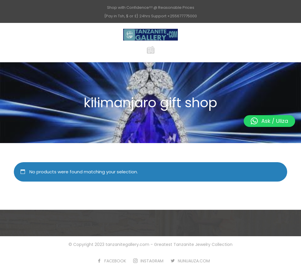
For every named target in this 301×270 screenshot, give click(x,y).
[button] (269, 121)
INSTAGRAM (152, 261)
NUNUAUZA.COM (194, 261)
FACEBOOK (115, 261)
